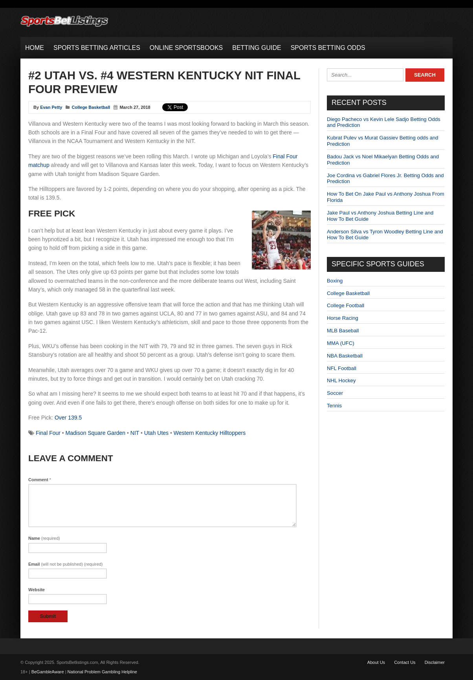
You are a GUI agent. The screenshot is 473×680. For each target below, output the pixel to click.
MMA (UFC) (340, 343)
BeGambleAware (47, 671)
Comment (39, 479)
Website (36, 589)
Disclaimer (435, 662)
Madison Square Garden (96, 433)
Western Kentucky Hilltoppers (210, 433)
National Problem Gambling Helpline (102, 671)
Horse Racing (342, 318)
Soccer (335, 393)
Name (44, 538)
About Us (376, 662)
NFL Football (341, 368)
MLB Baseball (343, 331)
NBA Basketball (345, 356)
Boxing (335, 281)
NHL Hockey (341, 380)
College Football (345, 305)
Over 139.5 (68, 417)
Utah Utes (156, 433)
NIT (134, 433)
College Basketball (91, 107)
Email (65, 564)
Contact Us (404, 662)
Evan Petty (51, 107)
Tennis (334, 406)
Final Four (48, 433)
